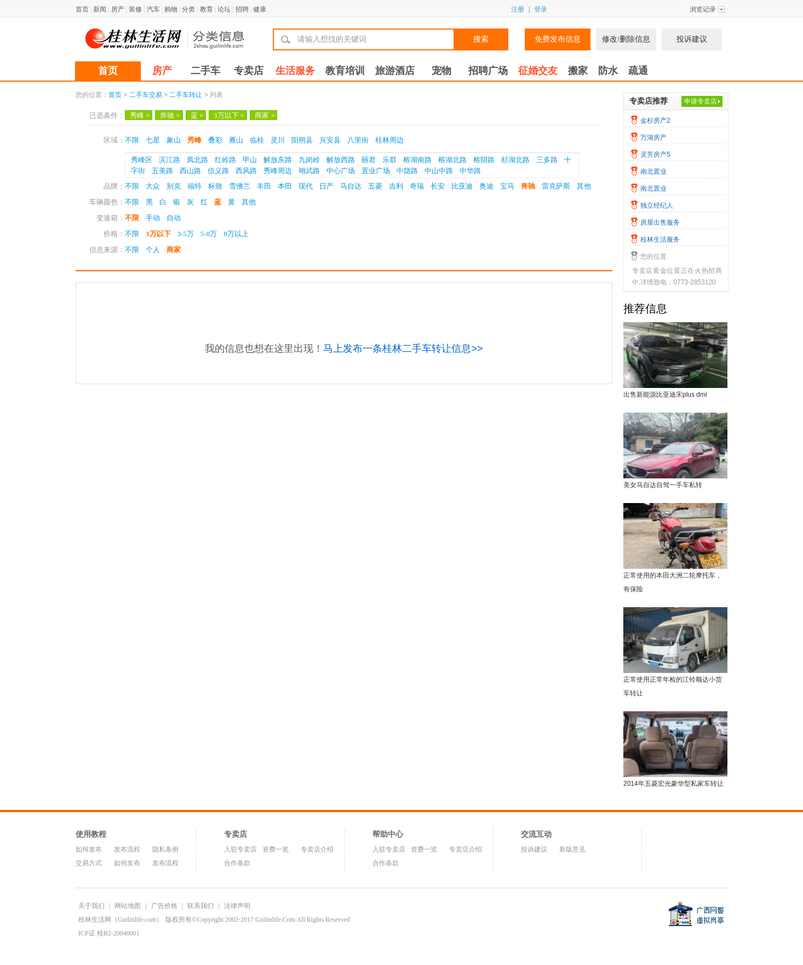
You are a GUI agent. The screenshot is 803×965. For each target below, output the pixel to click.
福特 (194, 186)
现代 (306, 186)
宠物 (441, 70)
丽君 (369, 160)
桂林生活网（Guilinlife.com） (120, 919)
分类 (188, 9)
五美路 (162, 171)
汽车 (153, 9)
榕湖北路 (452, 160)
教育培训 (345, 70)
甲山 (250, 160)
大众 (153, 186)
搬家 (578, 70)
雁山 (236, 140)
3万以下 (229, 115)
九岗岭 (309, 160)
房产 (117, 9)
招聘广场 (488, 70)
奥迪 (486, 186)
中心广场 (340, 171)
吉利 (396, 186)
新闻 (99, 9)
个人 (153, 249)
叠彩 (215, 140)
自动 (174, 218)
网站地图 (127, 906)
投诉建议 (691, 39)
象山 (174, 140)
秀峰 (140, 115)
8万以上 (236, 234)
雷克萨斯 (556, 186)
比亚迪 (462, 186)
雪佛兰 (239, 186)
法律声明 (237, 906)
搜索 (481, 39)
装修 (135, 9)
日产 (326, 186)
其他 (584, 186)
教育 (206, 9)
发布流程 (127, 849)
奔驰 (170, 115)
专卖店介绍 (317, 849)
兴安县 (330, 140)
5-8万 (208, 234)
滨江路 (169, 160)
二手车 (205, 70)
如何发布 (89, 849)
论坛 (224, 9)
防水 (608, 70)
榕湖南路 (417, 160)
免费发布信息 (558, 39)
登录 (540, 9)
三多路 (547, 160)
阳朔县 (302, 140)
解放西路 (340, 160)
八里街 (358, 140)
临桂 (257, 140)
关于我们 (91, 906)
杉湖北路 (515, 160)
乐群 (389, 160)
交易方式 (89, 863)
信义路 (218, 171)
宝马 (507, 186)
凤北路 (197, 160)
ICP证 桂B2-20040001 (109, 933)
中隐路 (407, 171)
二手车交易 (145, 95)
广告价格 (164, 906)
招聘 (242, 9)
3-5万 (185, 234)
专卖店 (248, 70)
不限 (132, 140)
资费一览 (275, 849)
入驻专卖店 (240, 849)
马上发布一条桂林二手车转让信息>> (403, 348)
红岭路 (225, 160)
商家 (264, 115)
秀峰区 (141, 160)
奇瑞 (417, 186)
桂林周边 (389, 140)
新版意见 (572, 849)
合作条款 (237, 863)
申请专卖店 (700, 101)
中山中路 (439, 171)
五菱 (375, 186)
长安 (438, 186)
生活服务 (295, 70)
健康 (259, 9)
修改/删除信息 (626, 39)
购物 (170, 9)
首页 (82, 9)
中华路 (470, 171)
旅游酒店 (395, 70)
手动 (153, 218)
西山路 (190, 171)
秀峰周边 (277, 171)
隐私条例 (165, 849)
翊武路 (309, 171)
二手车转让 (185, 95)
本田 (285, 186)
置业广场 (376, 171)
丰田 (264, 186)
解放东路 (277, 160)
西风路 (246, 171)
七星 (153, 140)
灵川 (278, 140)
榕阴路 (484, 160)
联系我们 (200, 906)
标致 (215, 186)
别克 (174, 186)
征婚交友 (538, 70)
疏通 (638, 70)
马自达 (351, 186)
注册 (517, 9)
